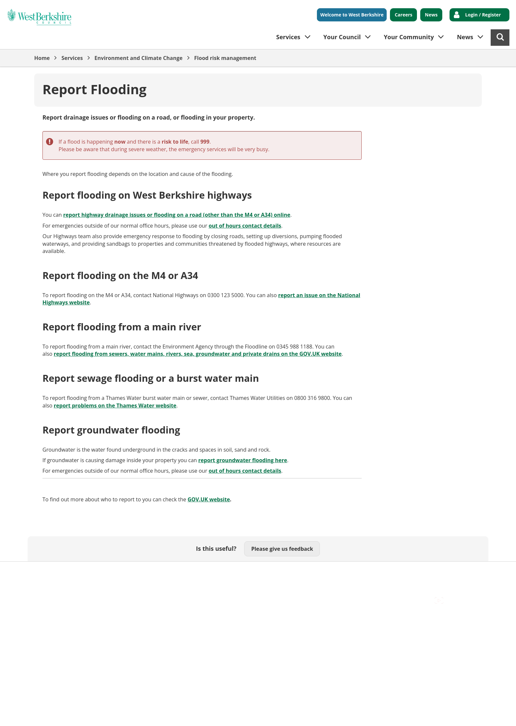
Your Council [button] (342, 37)
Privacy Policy (218, 571)
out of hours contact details (245, 225)
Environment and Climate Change (138, 58)
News (431, 15)
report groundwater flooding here (242, 460)
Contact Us (83, 571)
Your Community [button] (409, 37)
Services (72, 58)
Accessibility (49, 571)
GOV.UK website (209, 499)
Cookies (113, 571)
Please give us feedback (282, 548)
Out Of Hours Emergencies (163, 571)
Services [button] (288, 37)
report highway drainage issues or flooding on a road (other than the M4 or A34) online (176, 214)
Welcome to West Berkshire (351, 15)
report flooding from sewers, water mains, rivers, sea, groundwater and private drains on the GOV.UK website (198, 353)
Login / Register (483, 15)
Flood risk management (225, 58)
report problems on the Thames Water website (115, 405)
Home (42, 58)
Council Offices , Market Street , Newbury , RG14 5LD (98, 579)
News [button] (465, 37)
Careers (403, 15)
